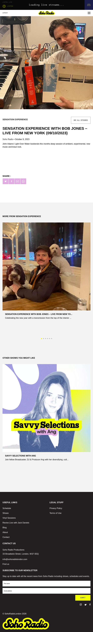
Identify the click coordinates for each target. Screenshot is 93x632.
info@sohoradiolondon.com (15, 559)
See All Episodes (81, 120)
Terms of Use (55, 513)
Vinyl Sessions (9, 518)
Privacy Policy (56, 508)
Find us (6, 564)
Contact (6, 537)
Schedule (7, 508)
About (5, 532)
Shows (6, 513)
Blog (5, 527)
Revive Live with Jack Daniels (16, 523)
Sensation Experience (15, 119)
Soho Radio (8, 139)
